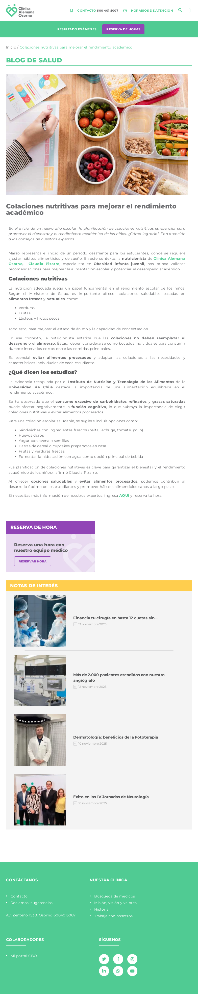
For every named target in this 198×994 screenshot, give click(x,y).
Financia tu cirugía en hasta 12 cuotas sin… (115, 618)
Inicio (11, 47)
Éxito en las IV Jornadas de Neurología (111, 796)
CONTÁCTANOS (22, 880)
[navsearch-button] (180, 10)
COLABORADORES (25, 939)
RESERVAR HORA (32, 561)
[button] (189, 10)
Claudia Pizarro (44, 264)
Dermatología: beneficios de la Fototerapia (115, 737)
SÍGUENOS (110, 939)
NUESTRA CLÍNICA (108, 880)
